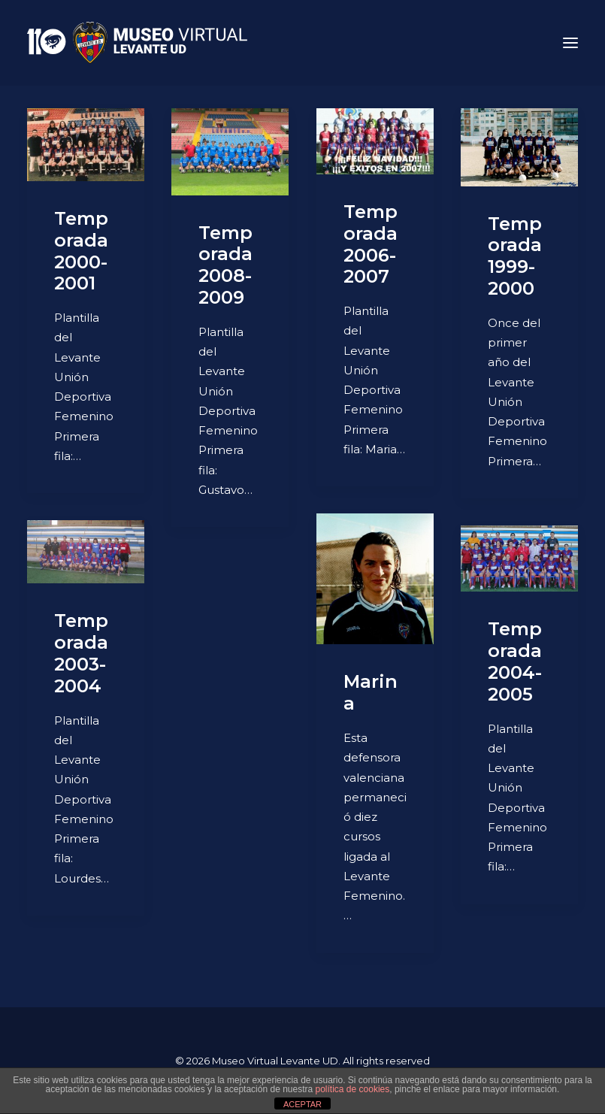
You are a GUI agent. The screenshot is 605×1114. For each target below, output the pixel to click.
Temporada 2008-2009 (225, 265)
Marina (370, 692)
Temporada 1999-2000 (515, 256)
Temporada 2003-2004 (81, 653)
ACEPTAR (302, 1104)
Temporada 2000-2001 (81, 250)
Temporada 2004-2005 (515, 661)
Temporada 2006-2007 (370, 244)
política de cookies (353, 1089)
